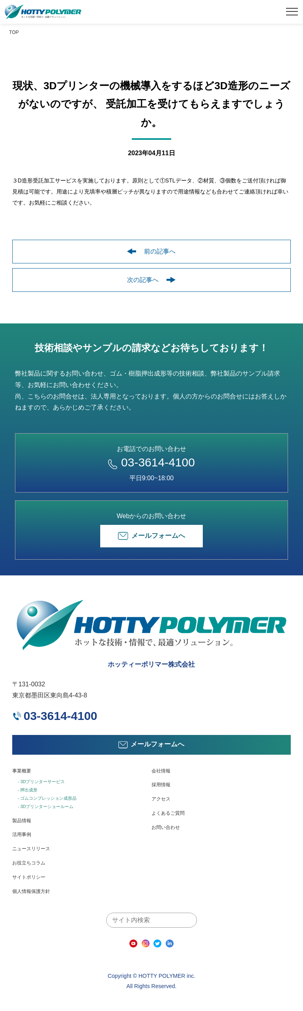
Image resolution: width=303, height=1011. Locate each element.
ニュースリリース (31, 848)
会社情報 (161, 771)
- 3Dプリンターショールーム (46, 806)
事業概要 (21, 771)
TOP (14, 32)
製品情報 (21, 820)
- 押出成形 (28, 789)
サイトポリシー (28, 877)
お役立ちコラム (28, 863)
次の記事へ (151, 279)
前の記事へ (151, 251)
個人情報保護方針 (31, 891)
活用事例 (21, 834)
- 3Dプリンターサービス (41, 781)
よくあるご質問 (168, 813)
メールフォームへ (151, 536)
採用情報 (161, 784)
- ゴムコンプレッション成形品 (47, 798)
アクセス (161, 799)
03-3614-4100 (151, 462)
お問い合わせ (166, 827)
